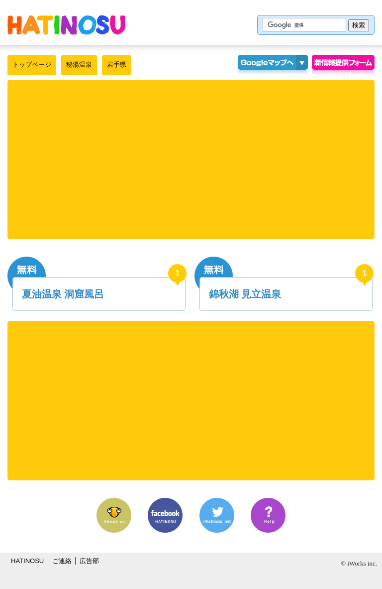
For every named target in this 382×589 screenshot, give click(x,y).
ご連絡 (62, 561)
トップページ (31, 64)
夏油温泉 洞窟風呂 (63, 294)
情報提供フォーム (343, 65)
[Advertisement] (191, 159)
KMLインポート (302, 65)
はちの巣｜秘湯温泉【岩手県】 (66, 25)
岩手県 (116, 64)
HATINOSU (27, 561)
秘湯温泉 (79, 64)
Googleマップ (266, 65)
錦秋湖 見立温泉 (245, 294)
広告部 (89, 561)
